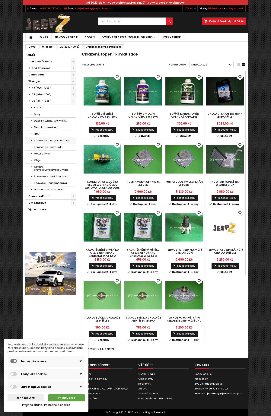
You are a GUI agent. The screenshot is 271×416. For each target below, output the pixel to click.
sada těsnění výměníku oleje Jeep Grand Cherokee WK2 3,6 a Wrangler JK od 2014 (143, 254)
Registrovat (236, 8)
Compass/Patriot (39, 196)
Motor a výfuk (42, 153)
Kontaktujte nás (91, 393)
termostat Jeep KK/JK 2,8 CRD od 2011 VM (225, 251)
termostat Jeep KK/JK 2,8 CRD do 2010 (184, 251)
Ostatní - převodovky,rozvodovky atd (51, 168)
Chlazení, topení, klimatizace (51, 140)
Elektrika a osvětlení (46, 127)
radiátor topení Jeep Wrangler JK (225, 183)
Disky (37, 114)
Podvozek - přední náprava (51, 176)
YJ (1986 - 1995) (41, 88)
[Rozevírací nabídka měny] (190, 8)
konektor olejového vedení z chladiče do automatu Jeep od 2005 (102, 185)
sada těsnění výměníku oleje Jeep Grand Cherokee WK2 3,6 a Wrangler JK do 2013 (102, 254)
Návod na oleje (66, 37)
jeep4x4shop (171, 37)
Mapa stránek (90, 398)
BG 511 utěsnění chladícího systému (102, 115)
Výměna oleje (37, 209)
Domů (30, 55)
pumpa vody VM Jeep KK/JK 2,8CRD (184, 183)
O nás (44, 37)
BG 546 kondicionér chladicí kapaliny (184, 115)
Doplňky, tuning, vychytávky (50, 120)
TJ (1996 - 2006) (41, 94)
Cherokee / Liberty (40, 61)
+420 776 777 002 (50, 8)
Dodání (89, 37)
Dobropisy (144, 384)
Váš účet (145, 365)
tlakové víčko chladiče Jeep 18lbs (102, 319)
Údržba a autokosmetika (49, 189)
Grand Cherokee (39, 68)
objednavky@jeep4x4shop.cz (95, 8)
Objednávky (145, 379)
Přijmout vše (66, 398)
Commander (37, 74)
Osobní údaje (146, 374)
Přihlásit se (214, 8)
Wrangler (34, 81)
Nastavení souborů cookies (155, 398)
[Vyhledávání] (135, 21)
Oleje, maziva (37, 203)
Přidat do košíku (102, 129)
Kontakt (202, 365)
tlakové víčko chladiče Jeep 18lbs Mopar (143, 319)
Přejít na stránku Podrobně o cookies (46, 405)
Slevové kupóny (148, 393)
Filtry (36, 134)
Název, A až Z (212, 65)
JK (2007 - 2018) (41, 101)
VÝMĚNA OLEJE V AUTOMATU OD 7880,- (128, 37)
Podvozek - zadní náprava (50, 183)
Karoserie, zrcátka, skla (48, 147)
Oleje (37, 160)
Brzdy (37, 107)
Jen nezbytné (25, 398)
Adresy (142, 388)
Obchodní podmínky (94, 379)
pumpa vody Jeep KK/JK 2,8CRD (143, 183)
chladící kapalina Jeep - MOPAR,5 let (225, 115)
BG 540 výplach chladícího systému (143, 115)
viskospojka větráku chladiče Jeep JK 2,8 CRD (184, 319)
